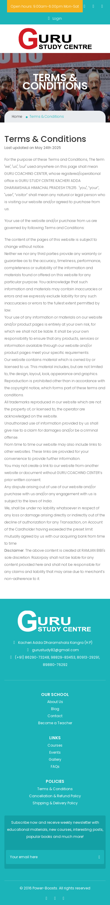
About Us (55, 701)
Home (17, 116)
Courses (55, 745)
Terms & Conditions (55, 788)
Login (55, 18)
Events (55, 752)
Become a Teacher (55, 722)
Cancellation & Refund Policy (55, 795)
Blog (55, 708)
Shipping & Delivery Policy (55, 802)
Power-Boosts (45, 888)
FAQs (55, 766)
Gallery (55, 759)
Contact (55, 715)
